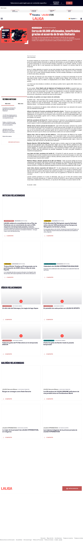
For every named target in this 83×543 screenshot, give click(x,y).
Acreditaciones (58, 538)
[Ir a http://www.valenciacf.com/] (77, 8)
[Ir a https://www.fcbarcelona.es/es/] (28, 8)
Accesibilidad (19, 539)
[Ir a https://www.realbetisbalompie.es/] (58, 8)
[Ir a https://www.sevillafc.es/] (73, 8)
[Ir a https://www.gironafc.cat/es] (35, 8)
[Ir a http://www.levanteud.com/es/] (39, 8)
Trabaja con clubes (78, 538)
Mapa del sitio (50, 538)
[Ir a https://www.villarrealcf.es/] (81, 8)
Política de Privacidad (38, 539)
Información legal (28, 539)
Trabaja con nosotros (68, 538)
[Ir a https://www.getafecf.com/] (31, 8)
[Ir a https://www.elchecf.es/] (24, 8)
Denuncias (43, 538)
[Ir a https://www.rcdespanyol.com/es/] (51, 8)
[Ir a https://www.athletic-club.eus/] (9, 8)
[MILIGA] (80, 18)
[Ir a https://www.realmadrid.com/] (62, 8)
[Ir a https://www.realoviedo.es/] (66, 8)
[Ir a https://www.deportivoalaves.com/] (20, 8)
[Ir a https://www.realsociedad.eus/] (69, 8)
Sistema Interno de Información (7, 539)
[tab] (7, 104)
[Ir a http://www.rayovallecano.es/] (43, 8)
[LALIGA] (38, 18)
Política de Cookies (48, 539)
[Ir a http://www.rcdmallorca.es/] (54, 8)
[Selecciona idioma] (73, 18)
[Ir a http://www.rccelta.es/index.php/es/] (47, 8)
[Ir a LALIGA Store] (41, 14)
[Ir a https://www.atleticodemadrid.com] (13, 8)
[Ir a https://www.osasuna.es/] (16, 8)
